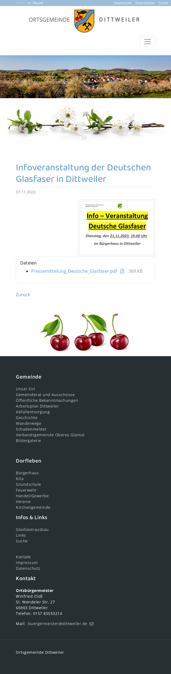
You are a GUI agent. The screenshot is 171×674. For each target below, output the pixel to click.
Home (20, 3)
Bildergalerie (28, 440)
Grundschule (28, 484)
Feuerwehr (26, 490)
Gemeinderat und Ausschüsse (45, 394)
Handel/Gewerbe (32, 495)
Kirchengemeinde (33, 507)
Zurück (23, 295)
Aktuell (38, 3)
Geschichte (26, 417)
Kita (19, 478)
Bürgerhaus (27, 472)
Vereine (23, 501)
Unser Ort (25, 388)
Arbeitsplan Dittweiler (37, 406)
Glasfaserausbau (32, 529)
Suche (163, 3)
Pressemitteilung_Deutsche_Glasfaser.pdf (74, 271)
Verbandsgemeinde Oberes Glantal (50, 434)
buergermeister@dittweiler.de (57, 623)
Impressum (122, 3)
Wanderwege (28, 423)
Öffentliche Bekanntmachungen (47, 400)
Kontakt (23, 556)
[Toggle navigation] (147, 41)
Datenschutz (145, 3)
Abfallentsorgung (33, 411)
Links (21, 535)
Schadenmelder (31, 429)
